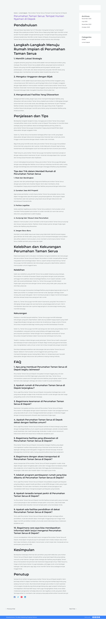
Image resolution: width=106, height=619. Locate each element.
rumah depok (86, 42)
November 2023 (87, 24)
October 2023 (86, 27)
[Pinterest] (21, 597)
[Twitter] (18, 597)
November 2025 (87, 18)
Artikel (84, 39)
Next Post (73, 609)
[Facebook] (14, 597)
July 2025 (85, 21)
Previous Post (11, 609)
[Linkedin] (25, 597)
